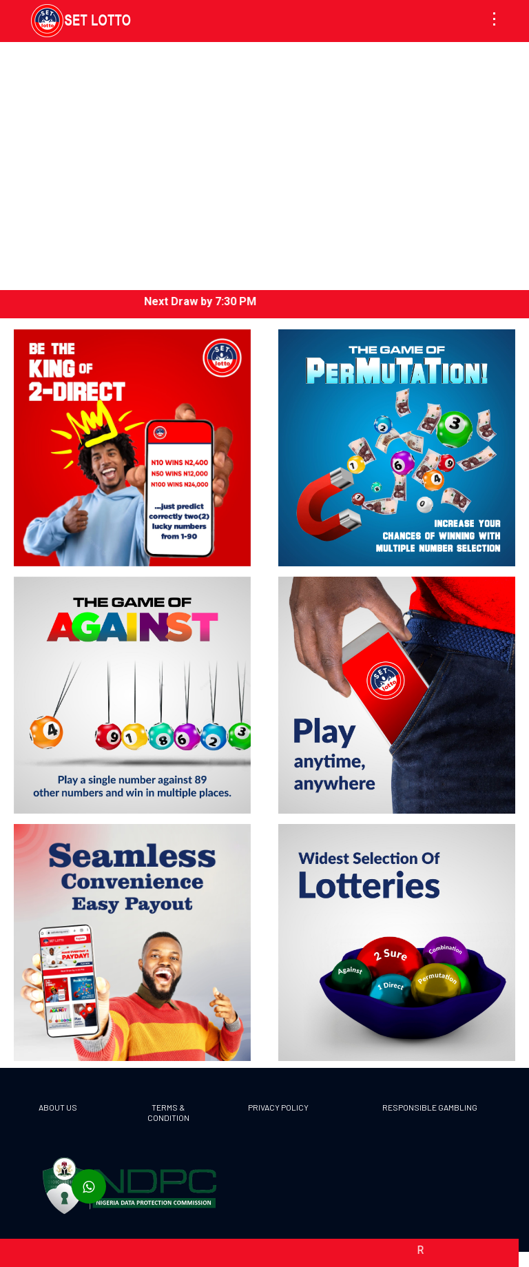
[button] (497, 19)
